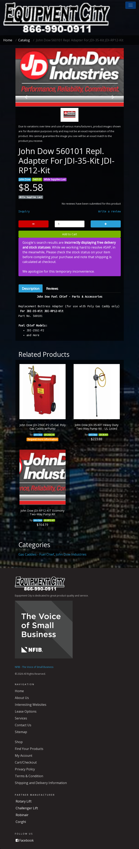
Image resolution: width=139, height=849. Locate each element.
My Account (23, 755)
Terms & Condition (29, 776)
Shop (19, 742)
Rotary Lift (23, 801)
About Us (22, 698)
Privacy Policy (25, 769)
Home (7, 40)
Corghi (21, 822)
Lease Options (26, 711)
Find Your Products (29, 749)
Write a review (109, 211)
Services (21, 718)
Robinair (22, 815)
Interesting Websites (30, 704)
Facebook (25, 840)
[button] (130, 5)
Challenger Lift (27, 808)
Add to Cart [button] (69, 234)
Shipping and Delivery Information (41, 783)
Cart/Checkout (26, 762)
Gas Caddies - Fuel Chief (36, 554)
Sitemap (21, 732)
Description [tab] (30, 288)
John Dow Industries (71, 554)
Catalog (24, 40)
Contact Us (23, 725)
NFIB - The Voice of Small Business (34, 667)
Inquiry (24, 211)
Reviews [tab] (52, 288)
